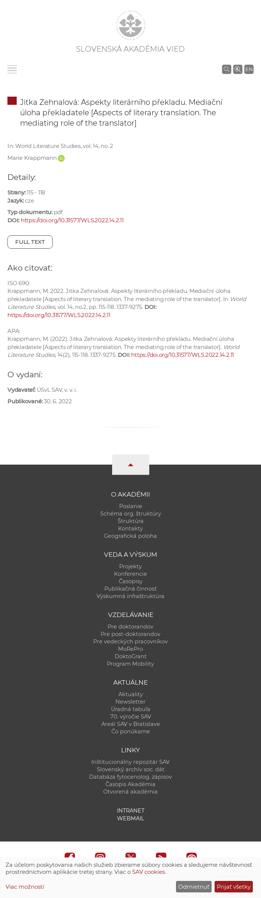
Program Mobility (130, 663)
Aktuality (130, 694)
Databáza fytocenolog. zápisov (130, 776)
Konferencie (130, 574)
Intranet (130, 810)
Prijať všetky (234, 886)
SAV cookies (148, 871)
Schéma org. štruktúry (130, 513)
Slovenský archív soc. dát (130, 769)
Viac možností (25, 886)
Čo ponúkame (130, 731)
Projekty (130, 566)
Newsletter (130, 701)
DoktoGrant (131, 656)
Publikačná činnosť (130, 588)
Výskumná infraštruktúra (130, 596)
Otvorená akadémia (130, 791)
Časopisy (131, 581)
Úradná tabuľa (130, 709)
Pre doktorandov (130, 626)
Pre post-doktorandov (130, 634)
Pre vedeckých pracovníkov (130, 641)
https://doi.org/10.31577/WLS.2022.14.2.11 (72, 220)
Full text (30, 241)
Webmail (130, 818)
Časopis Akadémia (130, 784)
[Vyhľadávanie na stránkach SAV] (226, 69)
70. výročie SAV (130, 716)
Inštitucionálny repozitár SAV (130, 762)
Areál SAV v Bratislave (130, 724)
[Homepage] (131, 25)
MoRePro (130, 649)
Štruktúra (131, 521)
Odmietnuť (193, 886)
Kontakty (130, 528)
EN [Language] (249, 69)
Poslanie (130, 506)
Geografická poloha (130, 536)
